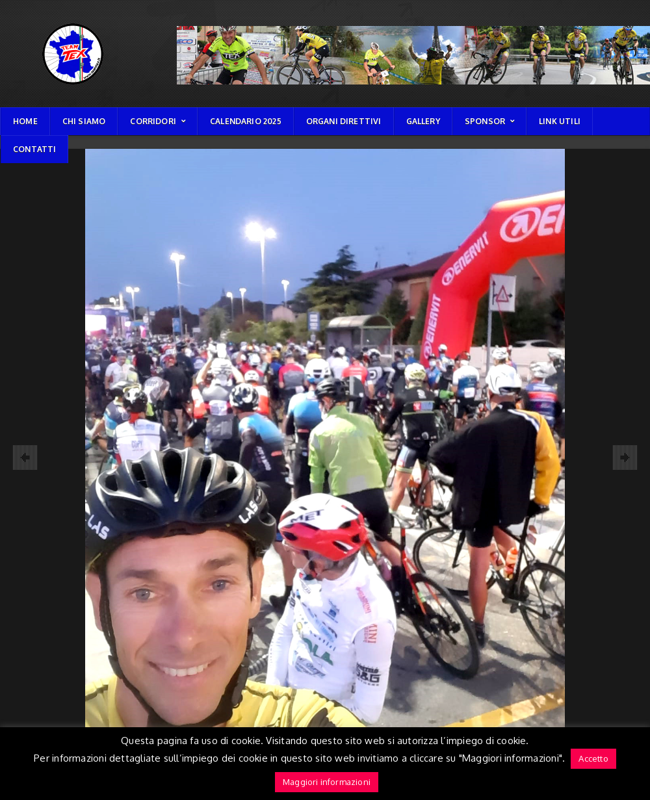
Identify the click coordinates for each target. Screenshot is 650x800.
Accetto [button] (593, 758)
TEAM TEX (18, 23)
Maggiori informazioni (326, 782)
